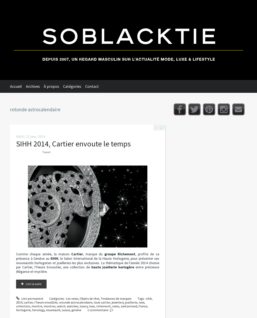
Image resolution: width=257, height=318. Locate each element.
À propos (51, 86)
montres (50, 306)
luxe (92, 306)
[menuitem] (18, 86)
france (143, 306)
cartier (28, 302)
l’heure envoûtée (45, 302)
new (141, 302)
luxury (84, 306)
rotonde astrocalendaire (75, 302)
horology (38, 310)
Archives (33, 86)
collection (23, 306)
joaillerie (131, 302)
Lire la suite (34, 284)
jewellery (117, 302)
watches (72, 306)
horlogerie (23, 310)
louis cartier (102, 302)
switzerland (129, 306)
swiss (115, 306)
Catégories (72, 86)
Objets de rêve (89, 299)
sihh (149, 299)
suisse (66, 310)
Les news (72, 299)
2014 (19, 302)
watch (61, 306)
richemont (103, 306)
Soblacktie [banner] (128, 40)
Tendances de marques (116, 299)
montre (37, 306)
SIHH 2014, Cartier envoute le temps (73, 143)
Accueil (16, 86)
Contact (92, 86)
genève (76, 310)
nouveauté (53, 310)
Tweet (46, 152)
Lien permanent (29, 299)
